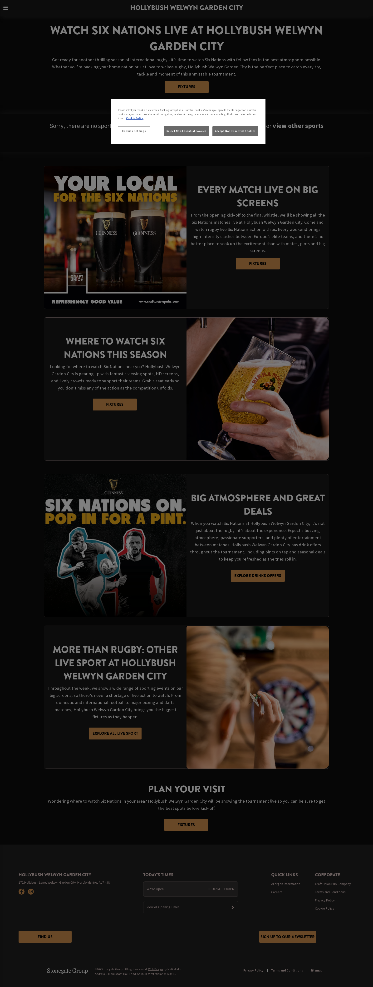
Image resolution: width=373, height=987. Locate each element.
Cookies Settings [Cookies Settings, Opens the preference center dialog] (134, 131)
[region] (188, 121)
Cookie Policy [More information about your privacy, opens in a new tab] (134, 118)
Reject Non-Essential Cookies (186, 131)
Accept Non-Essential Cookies (235, 131)
